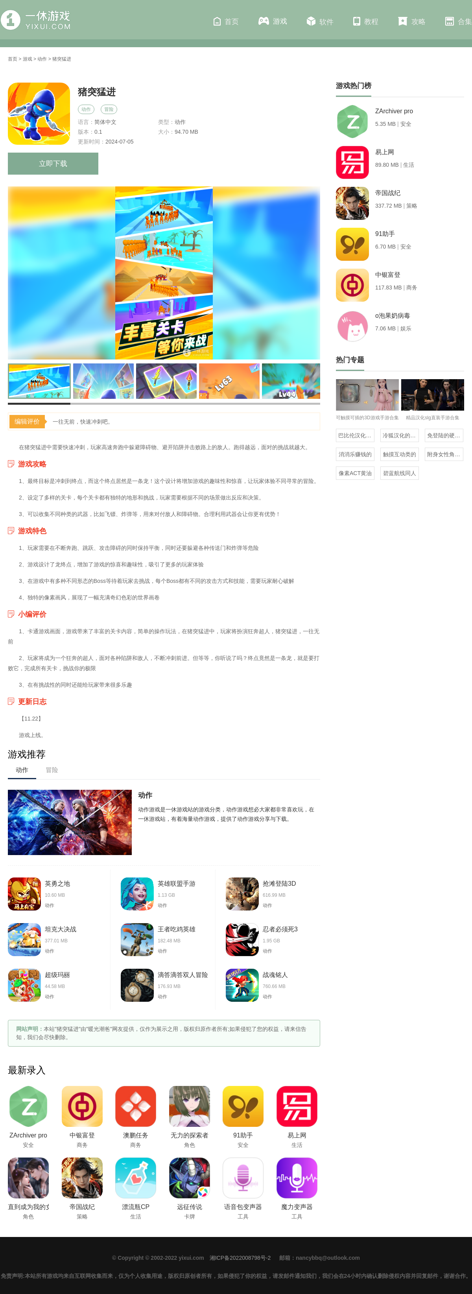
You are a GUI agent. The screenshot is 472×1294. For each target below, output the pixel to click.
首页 (226, 21)
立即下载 (53, 164)
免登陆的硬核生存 (445, 435)
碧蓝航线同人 (399, 473)
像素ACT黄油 (355, 473)
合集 (458, 21)
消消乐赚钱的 (355, 454)
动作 (42, 59)
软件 (320, 21)
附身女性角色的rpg (445, 454)
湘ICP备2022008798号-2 (240, 1258)
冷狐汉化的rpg (400, 435)
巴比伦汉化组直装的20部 (356, 435)
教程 (365, 21)
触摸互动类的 (399, 454)
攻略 (412, 21)
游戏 (272, 21)
